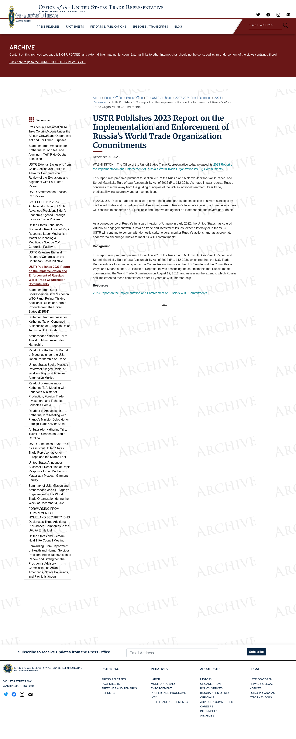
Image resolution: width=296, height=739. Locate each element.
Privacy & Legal (261, 683)
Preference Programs (168, 692)
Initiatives (159, 669)
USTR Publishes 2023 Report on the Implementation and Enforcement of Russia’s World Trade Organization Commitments (49, 275)
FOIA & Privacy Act (263, 692)
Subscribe (256, 651)
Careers (206, 706)
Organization (210, 683)
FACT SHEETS (75, 26)
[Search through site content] (265, 25)
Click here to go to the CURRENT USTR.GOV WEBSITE (47, 62)
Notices (256, 688)
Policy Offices (113, 98)
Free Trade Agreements (169, 701)
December (100, 102)
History (206, 679)
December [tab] (39, 120)
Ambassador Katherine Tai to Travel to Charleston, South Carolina (48, 434)
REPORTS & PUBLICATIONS (108, 26)
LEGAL (255, 669)
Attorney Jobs (261, 697)
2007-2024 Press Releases (193, 98)
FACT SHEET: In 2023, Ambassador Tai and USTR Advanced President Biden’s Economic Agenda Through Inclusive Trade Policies (48, 210)
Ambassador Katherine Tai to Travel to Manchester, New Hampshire (48, 340)
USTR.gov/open (261, 679)
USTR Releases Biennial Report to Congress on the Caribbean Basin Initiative (46, 257)
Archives (207, 715)
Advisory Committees (216, 701)
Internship (208, 711)
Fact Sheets (111, 683)
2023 (217, 98)
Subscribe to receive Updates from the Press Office (64, 652)
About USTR (210, 669)
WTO (154, 697)
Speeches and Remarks (119, 688)
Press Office (134, 98)
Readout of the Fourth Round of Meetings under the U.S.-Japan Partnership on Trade (48, 355)
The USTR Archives (159, 98)
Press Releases (114, 679)
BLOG (178, 26)
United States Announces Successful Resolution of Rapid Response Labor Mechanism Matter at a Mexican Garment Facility (50, 471)
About (97, 98)
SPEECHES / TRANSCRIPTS (150, 26)
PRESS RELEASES (48, 26)
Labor (155, 679)
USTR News (111, 669)
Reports (108, 692)
